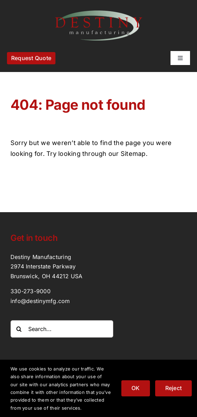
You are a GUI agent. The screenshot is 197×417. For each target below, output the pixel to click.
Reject (173, 387)
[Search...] (61, 329)
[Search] (19, 329)
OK (135, 387)
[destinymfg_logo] (98, 13)
